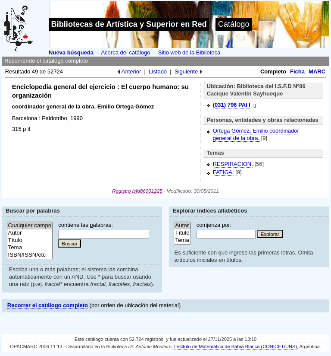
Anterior (131, 71)
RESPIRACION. (233, 164)
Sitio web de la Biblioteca (189, 52)
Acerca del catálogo (125, 52)
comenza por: (214, 225)
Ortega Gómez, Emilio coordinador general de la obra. (256, 134)
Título (30, 240)
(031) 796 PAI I (231, 105)
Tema (30, 247)
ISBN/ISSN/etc (30, 255)
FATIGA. (223, 172)
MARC (317, 71)
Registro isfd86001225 (137, 191)
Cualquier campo (30, 225)
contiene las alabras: (85, 225)
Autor (30, 233)
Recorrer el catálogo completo (47, 305)
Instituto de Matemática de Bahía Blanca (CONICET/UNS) (235, 346)
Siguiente (186, 71)
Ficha (297, 71)
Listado (158, 71)
